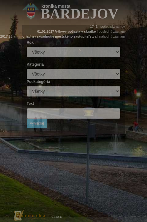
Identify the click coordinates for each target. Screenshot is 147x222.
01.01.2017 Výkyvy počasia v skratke (66, 31)
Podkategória (38, 82)
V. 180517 (56, 217)
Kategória (35, 64)
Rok (30, 42)
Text (30, 103)
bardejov (79, 14)
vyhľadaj (37, 123)
